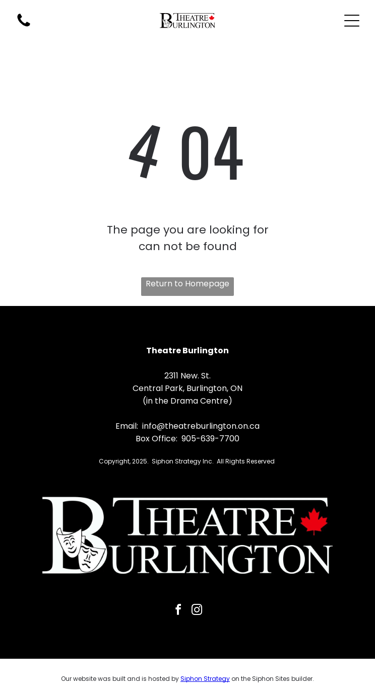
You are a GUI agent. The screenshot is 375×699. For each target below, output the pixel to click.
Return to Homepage (187, 283)
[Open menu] (351, 20)
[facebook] (178, 611)
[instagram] (197, 611)
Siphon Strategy (205, 678)
